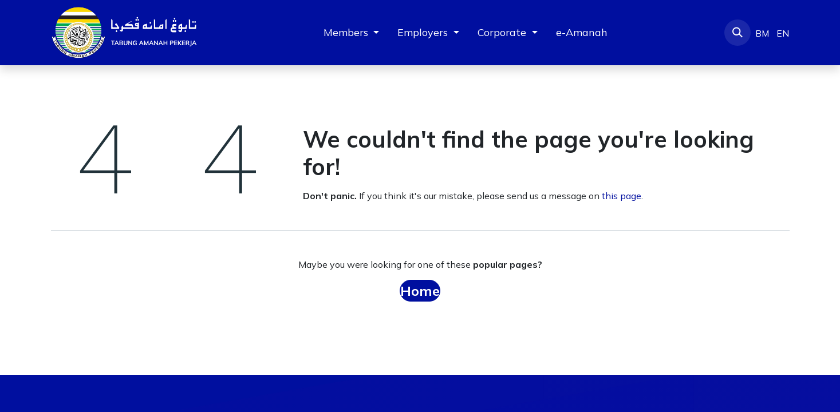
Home (420, 290)
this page (621, 195)
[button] (737, 32)
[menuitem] (582, 32)
